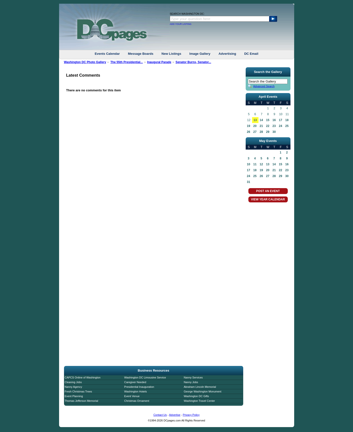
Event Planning (74, 396)
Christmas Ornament (136, 400)
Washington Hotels (135, 391)
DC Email (251, 54)
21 (261, 126)
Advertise (174, 414)
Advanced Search (264, 86)
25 (287, 126)
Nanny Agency (73, 386)
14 (261, 120)
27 (255, 132)
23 (274, 126)
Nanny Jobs (191, 382)
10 (248, 164)
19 (248, 126)
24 (280, 126)
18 (287, 120)
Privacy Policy (191, 414)
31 (248, 182)
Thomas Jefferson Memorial (81, 400)
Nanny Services (193, 377)
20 (255, 126)
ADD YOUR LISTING (181, 24)
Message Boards (140, 54)
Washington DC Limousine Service (145, 377)
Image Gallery (199, 54)
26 (248, 132)
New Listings (171, 54)
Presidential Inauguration (139, 386)
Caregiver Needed (135, 382)
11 (255, 164)
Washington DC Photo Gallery (85, 62)
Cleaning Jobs (73, 382)
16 (274, 120)
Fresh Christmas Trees (78, 391)
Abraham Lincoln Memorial (200, 386)
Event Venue (132, 396)
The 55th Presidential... (126, 62)
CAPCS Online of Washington (83, 377)
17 (280, 120)
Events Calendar (107, 54)
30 (274, 132)
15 (267, 120)
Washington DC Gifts (196, 396)
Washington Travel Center (199, 400)
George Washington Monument (202, 391)
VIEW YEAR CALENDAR (268, 199)
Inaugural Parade (159, 62)
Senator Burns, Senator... (193, 62)
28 (261, 132)
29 (267, 132)
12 (261, 164)
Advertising (227, 54)
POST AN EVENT (268, 191)
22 (267, 126)
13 (255, 120)
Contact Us (160, 414)
